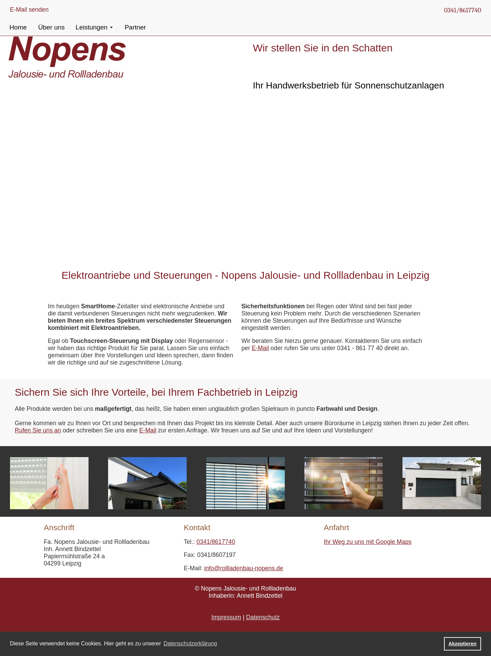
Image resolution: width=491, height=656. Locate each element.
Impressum (226, 617)
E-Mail (260, 348)
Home (18, 27)
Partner (135, 27)
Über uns (51, 27)
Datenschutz (263, 617)
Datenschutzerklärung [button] (190, 643)
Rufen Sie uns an (38, 430)
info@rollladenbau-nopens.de (243, 568)
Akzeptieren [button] (462, 643)
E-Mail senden (29, 9)
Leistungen (91, 27)
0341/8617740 (462, 10)
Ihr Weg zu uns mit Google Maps (368, 541)
